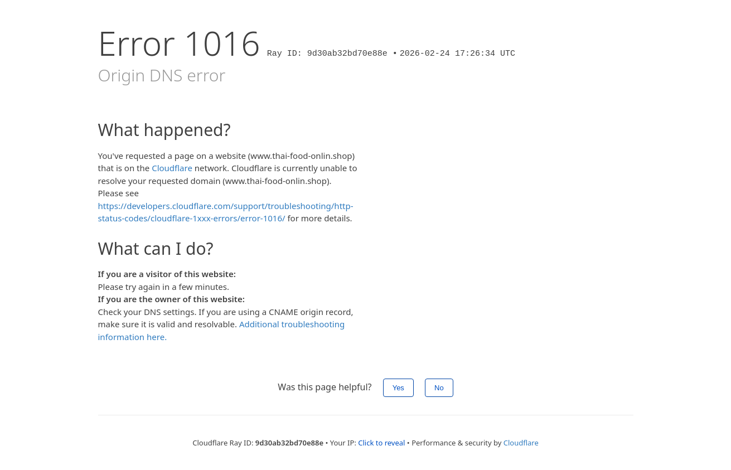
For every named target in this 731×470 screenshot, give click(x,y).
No (439, 388)
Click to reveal (381, 443)
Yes (398, 388)
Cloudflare (172, 167)
